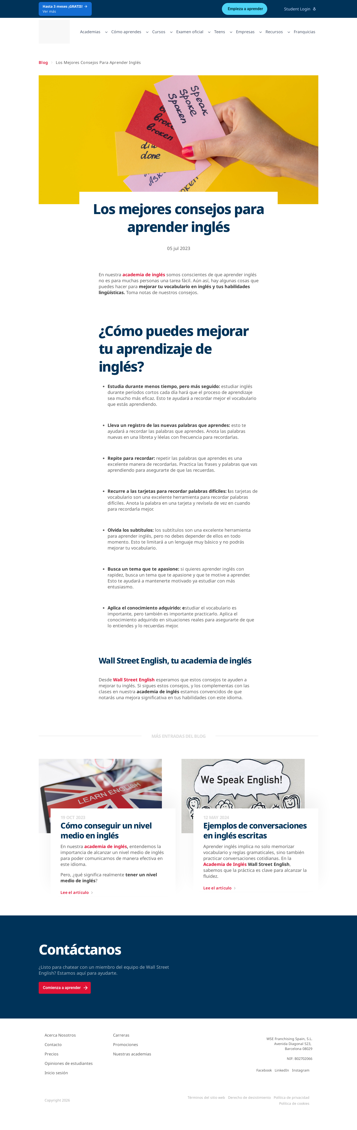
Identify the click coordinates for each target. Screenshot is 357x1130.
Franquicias (304, 31)
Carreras (121, 1035)
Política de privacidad (291, 1097)
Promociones (125, 1044)
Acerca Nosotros (60, 1035)
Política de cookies (294, 1103)
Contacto (53, 1044)
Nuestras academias (132, 1054)
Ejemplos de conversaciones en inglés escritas (255, 830)
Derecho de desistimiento (249, 1097)
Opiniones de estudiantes (69, 1063)
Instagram (300, 1070)
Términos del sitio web (206, 1097)
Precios (52, 1054)
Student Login (300, 9)
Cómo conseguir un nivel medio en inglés (106, 830)
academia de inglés (143, 274)
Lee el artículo (77, 893)
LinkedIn (282, 1070)
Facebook (264, 1070)
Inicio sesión (56, 1072)
